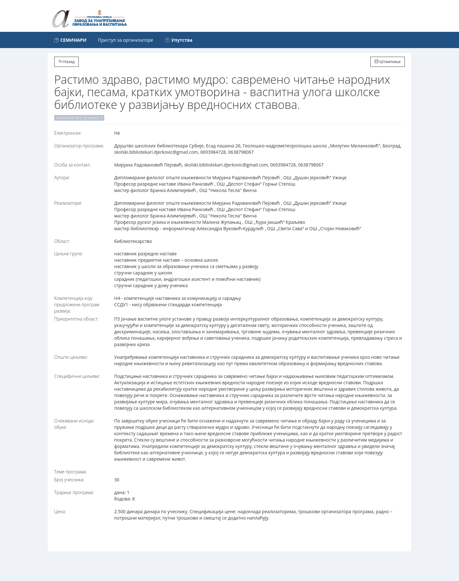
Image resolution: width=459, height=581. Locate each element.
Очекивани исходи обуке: (74, 424)
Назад (66, 61)
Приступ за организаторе (125, 40)
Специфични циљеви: (77, 376)
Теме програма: (70, 472)
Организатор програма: (79, 146)
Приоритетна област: (76, 319)
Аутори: (62, 177)
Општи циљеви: (71, 357)
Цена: (60, 511)
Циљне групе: (68, 254)
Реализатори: (68, 203)
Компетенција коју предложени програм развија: (76, 304)
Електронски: (68, 133)
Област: (62, 241)
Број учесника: (69, 480)
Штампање (388, 61)
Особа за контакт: (72, 165)
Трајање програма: (74, 492)
